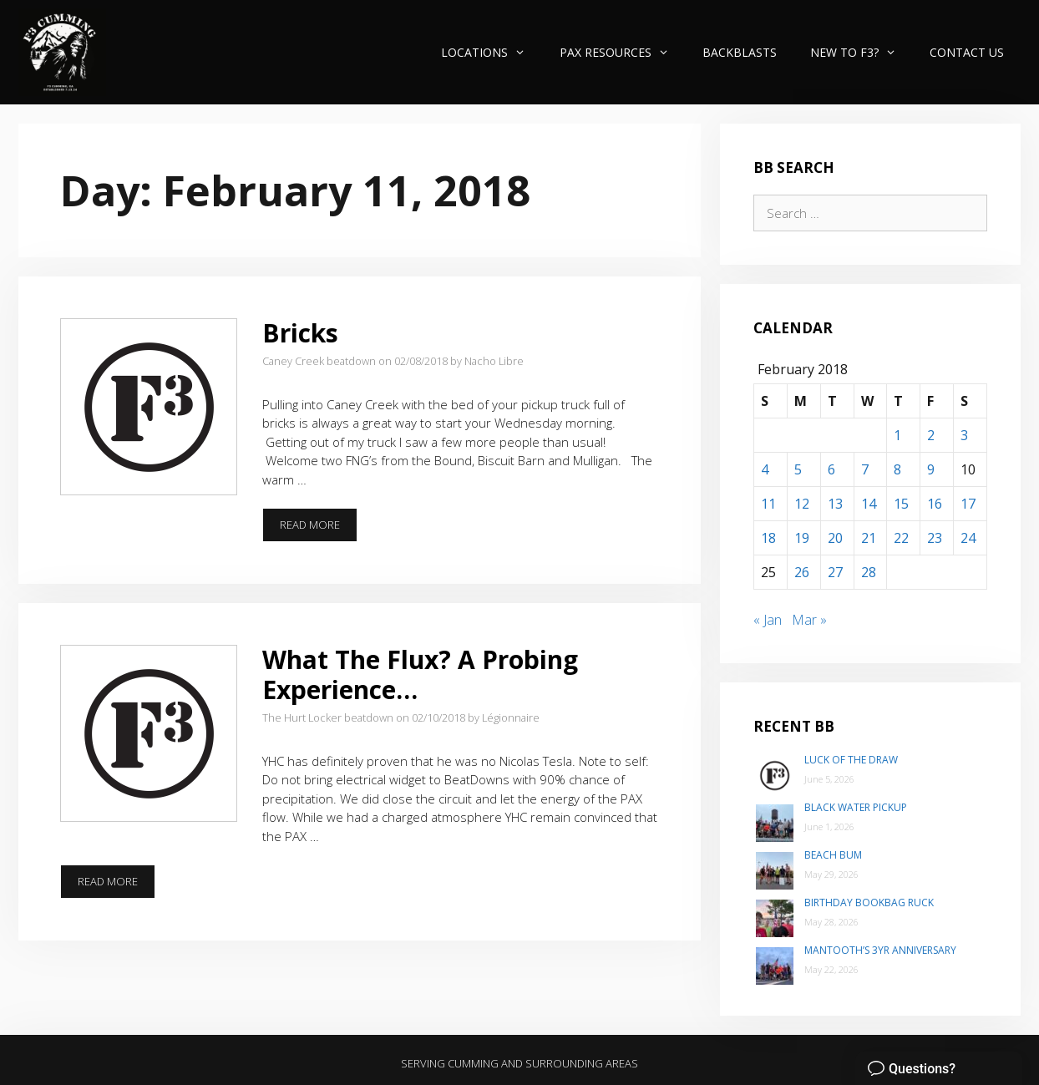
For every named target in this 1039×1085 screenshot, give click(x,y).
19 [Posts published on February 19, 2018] (801, 538)
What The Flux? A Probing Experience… (420, 674)
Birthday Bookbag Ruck (869, 902)
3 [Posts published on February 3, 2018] (964, 435)
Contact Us (967, 52)
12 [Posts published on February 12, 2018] (801, 503)
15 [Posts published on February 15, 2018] (901, 503)
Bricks (300, 333)
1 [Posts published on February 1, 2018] (897, 435)
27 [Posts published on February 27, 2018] (835, 572)
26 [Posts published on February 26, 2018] (801, 572)
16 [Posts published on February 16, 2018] (934, 503)
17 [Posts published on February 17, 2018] (968, 503)
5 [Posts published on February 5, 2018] (798, 469)
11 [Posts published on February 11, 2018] (768, 503)
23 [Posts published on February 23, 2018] (934, 538)
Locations (491, 52)
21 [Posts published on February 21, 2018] (868, 538)
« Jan (767, 620)
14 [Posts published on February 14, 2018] (868, 503)
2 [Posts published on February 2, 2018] (931, 435)
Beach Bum (833, 855)
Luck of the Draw (851, 760)
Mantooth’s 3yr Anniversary (880, 950)
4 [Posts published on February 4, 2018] (764, 469)
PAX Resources (623, 52)
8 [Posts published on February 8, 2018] (897, 469)
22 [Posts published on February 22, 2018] (901, 538)
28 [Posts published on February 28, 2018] (868, 572)
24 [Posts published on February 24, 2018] (968, 538)
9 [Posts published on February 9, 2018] (931, 469)
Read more (318, 524)
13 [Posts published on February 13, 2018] (835, 503)
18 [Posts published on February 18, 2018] (768, 538)
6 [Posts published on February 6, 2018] (831, 469)
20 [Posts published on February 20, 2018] (835, 538)
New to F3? (861, 52)
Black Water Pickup (855, 807)
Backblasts (739, 52)
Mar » (809, 620)
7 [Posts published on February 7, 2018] (865, 469)
